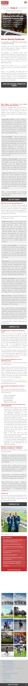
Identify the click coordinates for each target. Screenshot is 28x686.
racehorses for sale (19, 65)
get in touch (14, 200)
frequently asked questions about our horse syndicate (13, 558)
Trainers (4, 680)
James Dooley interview (9, 664)
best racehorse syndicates (10, 555)
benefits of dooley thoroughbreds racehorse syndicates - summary (12, 562)
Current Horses (7, 676)
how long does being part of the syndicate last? (11, 551)
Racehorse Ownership (7, 666)
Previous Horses (7, 678)
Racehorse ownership (7, 661)
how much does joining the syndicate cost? (13, 547)
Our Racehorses (6, 675)
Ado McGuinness (7, 681)
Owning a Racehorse (8, 670)
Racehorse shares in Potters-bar (10, 673)
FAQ (4, 671)
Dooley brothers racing (7, 663)
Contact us (14, 327)
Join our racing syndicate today (14, 85)
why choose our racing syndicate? (12, 544)
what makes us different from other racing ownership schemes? (12, 540)
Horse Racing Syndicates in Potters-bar (13, 668)
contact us (6, 565)
